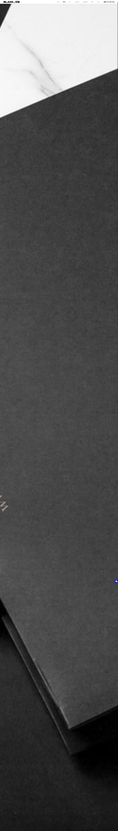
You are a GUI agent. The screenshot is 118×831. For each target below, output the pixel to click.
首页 (58, 2)
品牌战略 (85, 2)
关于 (70, 2)
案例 (64, 2)
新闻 (92, 2)
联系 (98, 2)
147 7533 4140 (110, 2)
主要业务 (77, 2)
